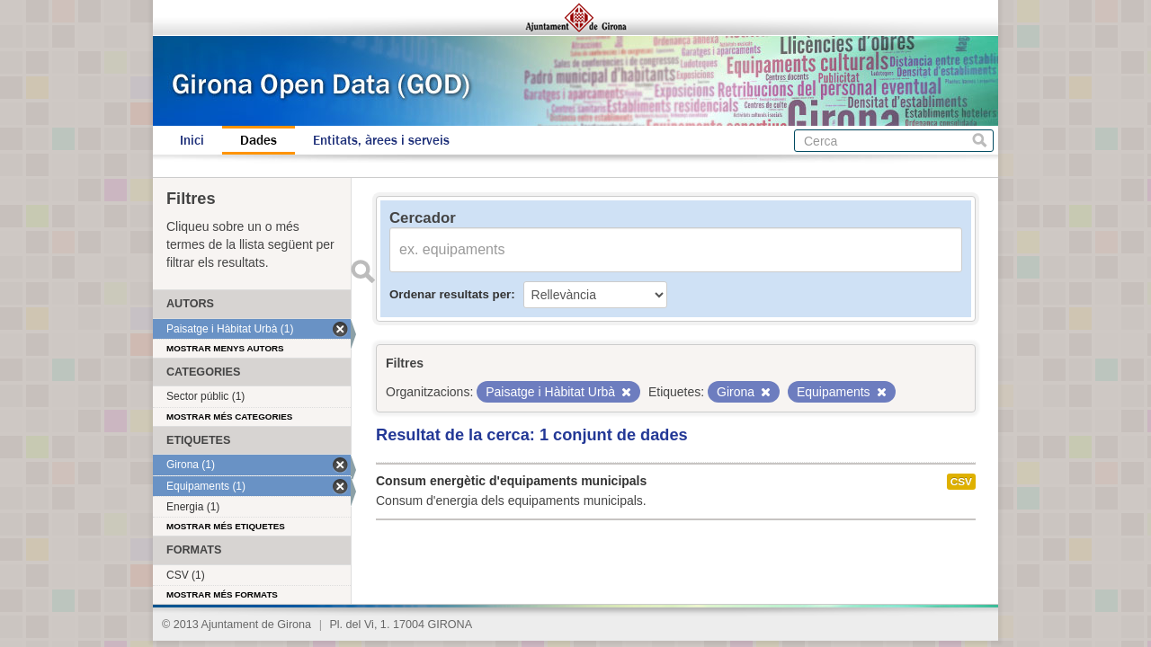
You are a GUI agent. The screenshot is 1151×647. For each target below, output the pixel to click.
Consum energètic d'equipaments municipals (511, 481)
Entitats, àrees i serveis (381, 140)
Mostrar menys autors (225, 348)
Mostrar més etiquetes (225, 526)
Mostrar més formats (222, 594)
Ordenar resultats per (450, 294)
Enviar (362, 271)
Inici (192, 140)
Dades (258, 140)
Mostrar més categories (229, 416)
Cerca (979, 140)
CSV (961, 481)
